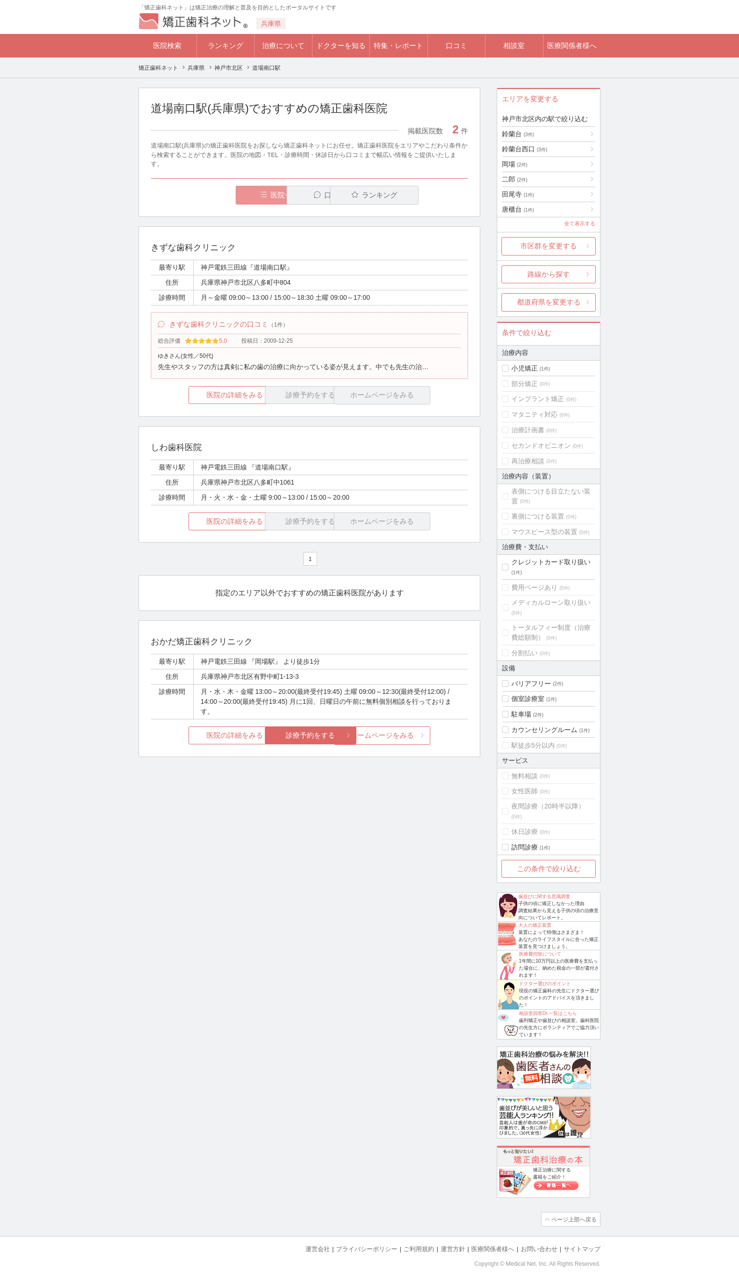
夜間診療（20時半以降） (548, 806)
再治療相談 (527, 461)
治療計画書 (527, 430)
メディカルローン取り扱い (551, 602)
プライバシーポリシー (366, 1248)
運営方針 (453, 1248)
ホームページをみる (415, 737)
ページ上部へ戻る (573, 1219)
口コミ (456, 45)
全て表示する (579, 223)
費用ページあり (534, 587)
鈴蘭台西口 (524, 149)
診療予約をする (309, 737)
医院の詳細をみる (203, 396)
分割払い (524, 653)
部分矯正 (524, 383)
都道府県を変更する (549, 302)
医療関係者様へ (572, 45)
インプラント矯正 (537, 399)
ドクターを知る (341, 45)
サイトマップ (582, 1248)
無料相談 (524, 776)
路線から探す (548, 274)
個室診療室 (527, 698)
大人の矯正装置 (534, 925)
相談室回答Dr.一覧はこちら (548, 1013)
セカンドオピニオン (541, 445)
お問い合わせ (539, 1248)
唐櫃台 (518, 209)
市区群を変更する (548, 246)
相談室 (514, 45)
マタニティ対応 (534, 414)
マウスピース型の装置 (544, 532)
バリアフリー (531, 683)
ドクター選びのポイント (545, 983)
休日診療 (524, 831)
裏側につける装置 (537, 516)
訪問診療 (524, 847)
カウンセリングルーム (544, 730)
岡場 (514, 164)
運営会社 (317, 1248)
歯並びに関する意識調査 (544, 896)
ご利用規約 (418, 1248)
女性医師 (524, 791)
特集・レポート (398, 45)
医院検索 (167, 45)
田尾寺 (518, 194)
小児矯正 (524, 368)
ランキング (225, 45)
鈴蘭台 (518, 134)
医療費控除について (540, 953)
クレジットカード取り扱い (551, 562)
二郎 (514, 179)
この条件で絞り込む (549, 869)
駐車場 (521, 714)
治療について (283, 45)
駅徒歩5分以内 (533, 745)
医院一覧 (216, 195)
